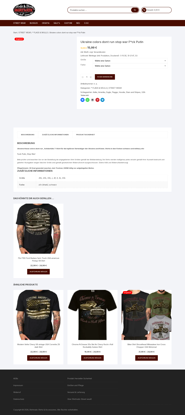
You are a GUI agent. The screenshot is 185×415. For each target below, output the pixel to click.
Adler (95, 92)
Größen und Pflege (75, 385)
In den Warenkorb (104, 77)
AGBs (15, 378)
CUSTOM (68, 23)
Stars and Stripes (133, 92)
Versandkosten (99, 52)
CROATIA (45, 23)
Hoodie (122, 92)
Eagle (108, 92)
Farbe (83, 65)
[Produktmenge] (87, 77)
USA (143, 92)
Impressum (18, 385)
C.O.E (86, 23)
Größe (83, 59)
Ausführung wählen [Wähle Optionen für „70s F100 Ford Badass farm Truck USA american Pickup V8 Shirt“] (38, 272)
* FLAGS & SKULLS (40, 32)
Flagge (115, 92)
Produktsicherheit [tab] (85, 135)
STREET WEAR (19, 23)
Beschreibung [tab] (27, 135)
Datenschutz (18, 399)
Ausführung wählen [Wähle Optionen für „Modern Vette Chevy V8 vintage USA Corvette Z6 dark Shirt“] (38, 358)
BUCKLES (34, 23)
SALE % (57, 23)
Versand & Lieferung (76, 392)
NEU (78, 23)
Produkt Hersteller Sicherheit (79, 378)
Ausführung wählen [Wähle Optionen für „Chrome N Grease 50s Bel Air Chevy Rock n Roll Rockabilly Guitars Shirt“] (92, 358)
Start (15, 32)
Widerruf (17, 392)
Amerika (101, 92)
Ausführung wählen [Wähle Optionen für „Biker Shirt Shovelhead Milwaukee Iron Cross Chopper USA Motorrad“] (146, 358)
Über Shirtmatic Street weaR (79, 399)
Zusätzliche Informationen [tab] (55, 135)
